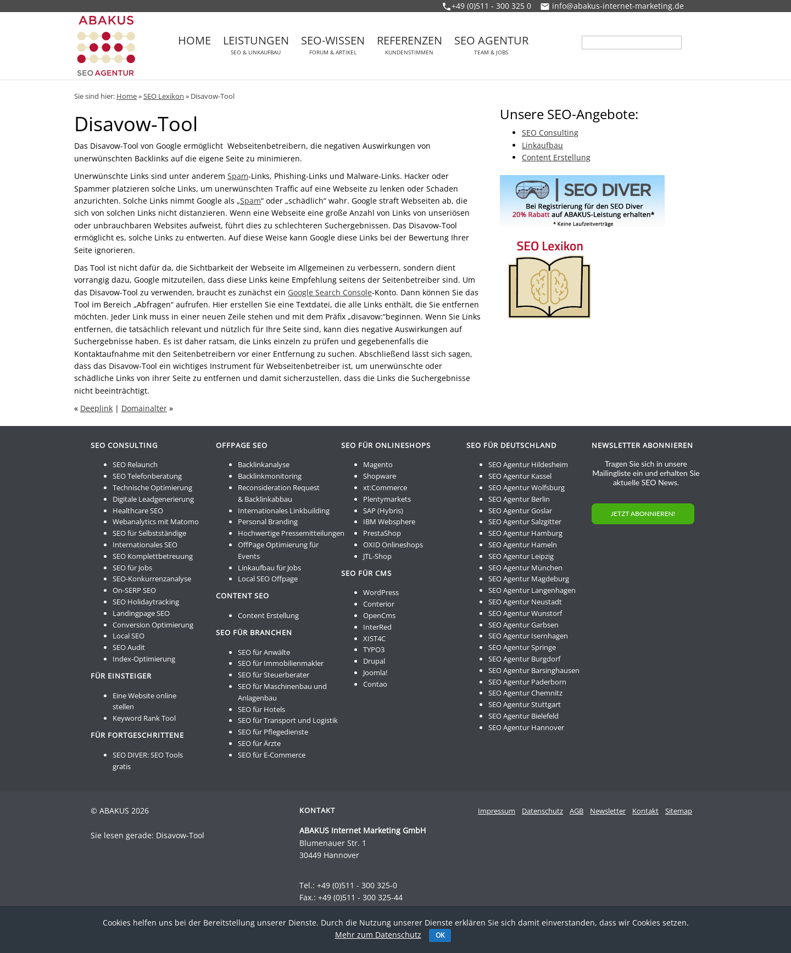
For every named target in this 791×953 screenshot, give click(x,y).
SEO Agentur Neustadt (525, 602)
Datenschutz (542, 811)
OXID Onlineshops (393, 545)
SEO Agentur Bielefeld (523, 716)
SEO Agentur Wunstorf (525, 613)
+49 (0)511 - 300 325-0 (357, 885)
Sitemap (678, 811)
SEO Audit (129, 647)
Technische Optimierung (152, 487)
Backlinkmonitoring (270, 476)
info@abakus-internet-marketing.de (618, 6)
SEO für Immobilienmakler (281, 663)
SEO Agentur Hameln (522, 545)
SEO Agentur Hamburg (525, 533)
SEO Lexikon (163, 96)
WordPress (381, 592)
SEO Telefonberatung (147, 476)
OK (440, 935)
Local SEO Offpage (268, 579)
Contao (375, 684)
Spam (237, 176)
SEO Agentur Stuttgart (524, 704)
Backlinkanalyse (263, 464)
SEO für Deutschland (511, 445)
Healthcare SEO (138, 510)
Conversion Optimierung (153, 625)
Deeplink (96, 408)
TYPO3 (374, 649)
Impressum (496, 811)
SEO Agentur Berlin (519, 499)
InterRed (377, 627)
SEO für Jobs (132, 568)
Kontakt (645, 811)
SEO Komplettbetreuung (153, 556)
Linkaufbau (542, 145)
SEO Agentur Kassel (520, 476)
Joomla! (375, 672)
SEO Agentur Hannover (526, 727)
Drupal (374, 661)
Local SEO (128, 636)
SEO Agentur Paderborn (527, 682)
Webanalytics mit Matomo (156, 521)
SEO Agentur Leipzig (521, 556)
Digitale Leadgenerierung (153, 499)
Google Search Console (330, 292)
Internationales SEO (145, 545)
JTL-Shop (377, 556)
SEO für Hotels (261, 709)
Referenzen (409, 45)
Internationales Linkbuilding (284, 510)
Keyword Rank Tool (144, 718)
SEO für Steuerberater (273, 675)
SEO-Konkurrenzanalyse (152, 579)
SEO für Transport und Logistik (288, 720)
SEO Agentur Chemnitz (525, 693)
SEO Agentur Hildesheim (528, 464)
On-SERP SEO (134, 590)
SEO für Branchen (254, 632)
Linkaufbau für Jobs (269, 568)
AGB (576, 811)
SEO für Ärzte (259, 743)
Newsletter (608, 811)
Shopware (379, 476)
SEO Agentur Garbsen (523, 625)
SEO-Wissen (333, 45)
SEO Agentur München (525, 568)
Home (194, 42)
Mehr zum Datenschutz (378, 934)
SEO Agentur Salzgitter (524, 521)
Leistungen (256, 45)
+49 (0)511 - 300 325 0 (491, 6)
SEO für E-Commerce (271, 755)
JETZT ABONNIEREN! (643, 513)
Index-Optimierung (144, 659)
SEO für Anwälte (264, 652)
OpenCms (379, 615)
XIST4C (374, 638)
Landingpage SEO (141, 613)
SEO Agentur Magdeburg (528, 579)
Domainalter (144, 408)
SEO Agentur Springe (522, 647)
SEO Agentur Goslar (520, 510)
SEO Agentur (491, 45)
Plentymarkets (387, 499)
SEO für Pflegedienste (273, 732)
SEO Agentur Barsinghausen (534, 670)
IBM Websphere (389, 521)
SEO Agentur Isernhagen (528, 636)
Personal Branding (268, 521)
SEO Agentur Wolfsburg (526, 487)
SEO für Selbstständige (149, 533)
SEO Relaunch (135, 464)
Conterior (378, 604)
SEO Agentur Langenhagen (532, 590)
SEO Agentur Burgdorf (524, 659)
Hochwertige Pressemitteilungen (291, 533)
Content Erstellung (556, 157)
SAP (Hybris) (383, 510)
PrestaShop (382, 533)
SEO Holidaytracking (146, 602)
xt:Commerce (385, 487)
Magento (378, 464)
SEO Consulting (550, 132)
